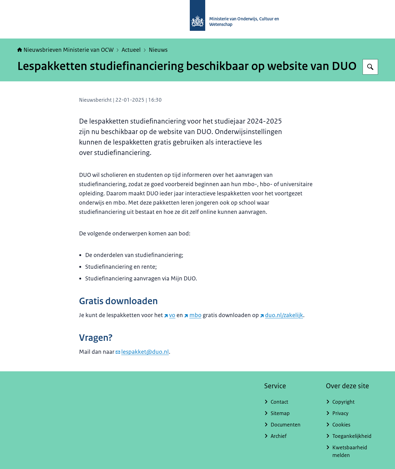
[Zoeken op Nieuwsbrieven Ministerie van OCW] (370, 66)
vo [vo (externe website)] (169, 315)
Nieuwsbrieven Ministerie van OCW (65, 50)
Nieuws (158, 50)
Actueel (131, 50)
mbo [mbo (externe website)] (192, 315)
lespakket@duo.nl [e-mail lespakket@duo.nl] (142, 352)
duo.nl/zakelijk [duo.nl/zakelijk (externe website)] (281, 315)
